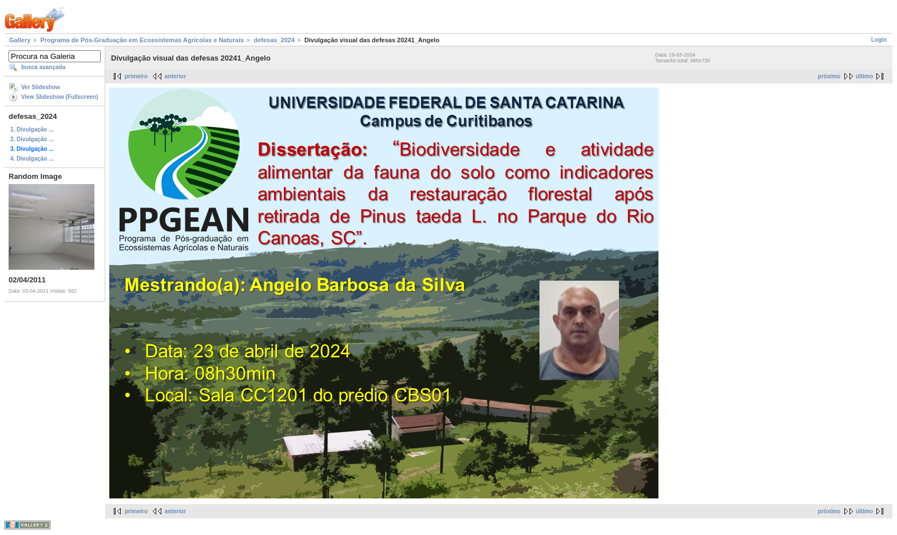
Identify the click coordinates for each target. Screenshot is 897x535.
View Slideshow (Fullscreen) (59, 97)
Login (879, 40)
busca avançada (43, 67)
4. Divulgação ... (32, 158)
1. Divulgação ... (32, 129)
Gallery (19, 40)
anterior (175, 76)
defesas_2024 (274, 40)
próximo (829, 76)
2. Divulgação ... (32, 139)
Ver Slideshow (40, 87)
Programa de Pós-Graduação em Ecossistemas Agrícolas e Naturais (142, 40)
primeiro (136, 76)
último (864, 76)
